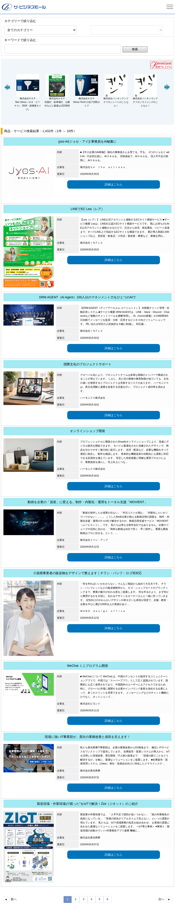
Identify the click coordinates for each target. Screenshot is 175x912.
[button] (7, 87)
